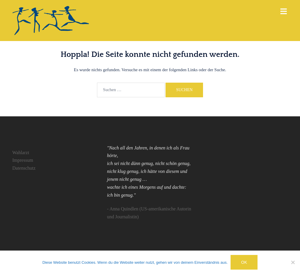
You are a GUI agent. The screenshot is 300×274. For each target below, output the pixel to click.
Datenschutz (23, 168)
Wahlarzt (20, 152)
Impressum (22, 160)
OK (244, 262)
